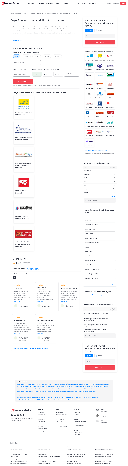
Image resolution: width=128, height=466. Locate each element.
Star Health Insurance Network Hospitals (23, 139)
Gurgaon (87, 189)
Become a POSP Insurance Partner (104, 449)
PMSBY (38, 400)
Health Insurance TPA (102, 386)
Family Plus (88, 220)
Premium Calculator (51, 14)
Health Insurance (21, 384)
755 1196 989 (17, 420)
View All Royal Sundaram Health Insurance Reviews (30, 348)
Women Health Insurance (91, 389)
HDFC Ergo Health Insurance (52, 397)
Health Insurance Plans (34, 384)
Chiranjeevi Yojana (47, 400)
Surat (85, 185)
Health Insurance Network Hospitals (66, 391)
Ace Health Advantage (91, 225)
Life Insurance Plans (72, 461)
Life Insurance (41, 419)
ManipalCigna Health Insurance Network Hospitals (23, 165)
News (76, 3)
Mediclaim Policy (47, 384)
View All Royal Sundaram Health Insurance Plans (99, 284)
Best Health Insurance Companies (47, 452)
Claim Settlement (65, 14)
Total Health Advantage (92, 242)
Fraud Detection (60, 417)
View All (113, 196)
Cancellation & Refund (62, 424)
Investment (41, 424)
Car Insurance (41, 412)
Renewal (40, 14)
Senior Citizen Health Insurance (56, 389)
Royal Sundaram (16, 14)
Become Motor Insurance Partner (103, 452)
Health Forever (89, 234)
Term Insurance (42, 421)
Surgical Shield (89, 265)
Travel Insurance (42, 428)
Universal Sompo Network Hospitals (22, 217)
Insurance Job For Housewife (102, 463)
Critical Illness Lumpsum (92, 256)
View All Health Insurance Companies (96, 151)
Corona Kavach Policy (91, 278)
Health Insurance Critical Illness (100, 384)
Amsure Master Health (91, 238)
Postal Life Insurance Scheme (74, 449)
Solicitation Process (79, 425)
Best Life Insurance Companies (75, 459)
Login (123, 3)
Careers (76, 430)
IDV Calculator (14, 456)
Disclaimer (76, 419)
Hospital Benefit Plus (91, 260)
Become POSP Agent (89, 3)
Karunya (78, 400)
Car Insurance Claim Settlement (18, 461)
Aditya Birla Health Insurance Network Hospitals (22, 244)
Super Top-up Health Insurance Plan (85, 386)
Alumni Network (78, 428)
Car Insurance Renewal (16, 449)
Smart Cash (88, 251)
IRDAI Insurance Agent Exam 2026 (104, 461)
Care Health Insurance (36, 397)
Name (88, 36)
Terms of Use (59, 421)
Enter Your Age (19, 62)
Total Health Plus (90, 229)
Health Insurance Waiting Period (87, 391)
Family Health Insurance (39, 389)
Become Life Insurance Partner (103, 456)
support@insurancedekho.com (24, 418)
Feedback (76, 414)
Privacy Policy (59, 412)
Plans (25, 14)
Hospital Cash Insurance (92, 269)
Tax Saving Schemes (43, 431)
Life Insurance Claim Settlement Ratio (76, 454)
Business (40, 426)
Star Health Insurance (23, 397)
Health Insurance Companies (65, 386)
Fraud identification (79, 417)
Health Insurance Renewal (24, 389)
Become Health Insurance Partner (104, 454)
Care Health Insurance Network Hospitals (23, 113)
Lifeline (87, 216)
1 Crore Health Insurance (60, 384)
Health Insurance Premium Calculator (79, 384)
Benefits (32, 14)
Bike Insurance (41, 414)
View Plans (100, 42)
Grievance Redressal (61, 414)
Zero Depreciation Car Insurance (18, 454)
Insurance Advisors (45, 3)
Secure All (87, 247)
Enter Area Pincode (20, 74)
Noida (86, 193)
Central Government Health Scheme (64, 400)
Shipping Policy (60, 419)
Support (67, 3)
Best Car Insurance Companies (18, 463)
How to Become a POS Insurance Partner (105, 459)
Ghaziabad (87, 170)
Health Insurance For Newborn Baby (45, 391)
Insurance (31, 3)
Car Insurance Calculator (16, 452)
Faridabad (87, 174)
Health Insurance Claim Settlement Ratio (28, 386)
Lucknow (86, 178)
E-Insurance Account (61, 426)
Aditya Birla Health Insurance (70, 397)
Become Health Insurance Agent (94, 295)
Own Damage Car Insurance (17, 459)
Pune (85, 181)
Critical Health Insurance (44, 459)
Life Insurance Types (72, 452)
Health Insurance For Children (25, 391)
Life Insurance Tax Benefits (74, 463)
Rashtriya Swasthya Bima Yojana (26, 400)
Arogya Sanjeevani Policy (92, 274)
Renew (58, 3)
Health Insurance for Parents (75, 389)
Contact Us (77, 412)
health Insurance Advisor (48, 386)
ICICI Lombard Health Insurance (88, 397)
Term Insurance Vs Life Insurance (75, 456)
